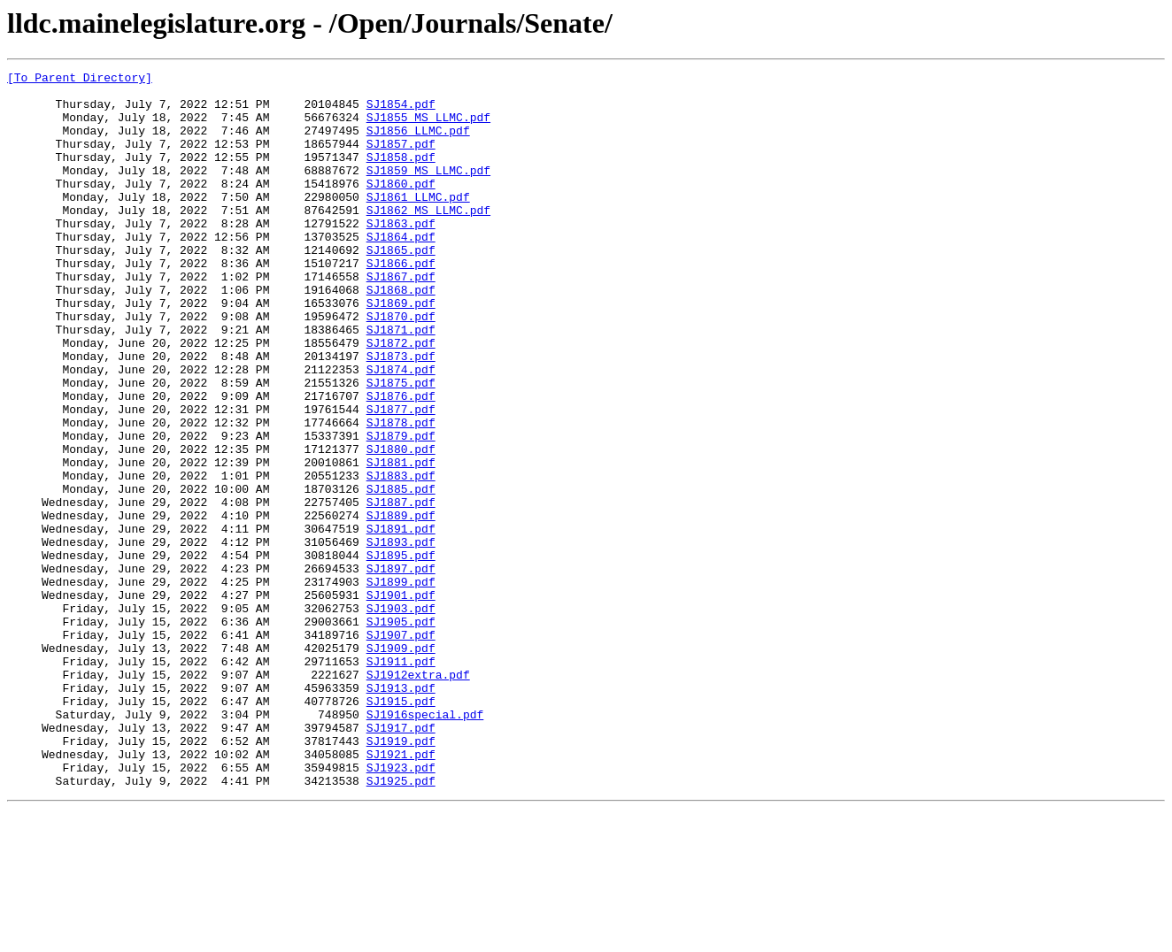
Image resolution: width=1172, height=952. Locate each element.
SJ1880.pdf (401, 526)
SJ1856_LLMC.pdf (418, 143)
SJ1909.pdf (401, 764)
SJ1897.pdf (401, 669)
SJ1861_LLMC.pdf (418, 223)
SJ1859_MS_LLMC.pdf (428, 191)
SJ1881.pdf (401, 541)
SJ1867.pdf (401, 318)
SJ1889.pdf (401, 605)
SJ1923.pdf (401, 908)
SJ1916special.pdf (425, 844)
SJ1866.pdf (401, 303)
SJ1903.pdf (401, 717)
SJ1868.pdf (401, 334)
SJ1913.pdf (401, 812)
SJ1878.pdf (401, 494)
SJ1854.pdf (401, 111)
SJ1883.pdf (401, 557)
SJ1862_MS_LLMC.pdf (428, 239)
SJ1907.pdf (401, 748)
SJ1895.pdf (401, 653)
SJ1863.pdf (401, 255)
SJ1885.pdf (401, 573)
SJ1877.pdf (401, 478)
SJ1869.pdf (401, 350)
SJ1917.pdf (401, 860)
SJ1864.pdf (401, 271)
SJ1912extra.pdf (418, 796)
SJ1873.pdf (401, 414)
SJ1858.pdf (401, 175)
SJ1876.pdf (401, 462)
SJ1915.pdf (401, 828)
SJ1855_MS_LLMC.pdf (428, 127)
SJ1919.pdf (401, 876)
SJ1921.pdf (401, 892)
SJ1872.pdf (401, 398)
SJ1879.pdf (401, 510)
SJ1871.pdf (401, 382)
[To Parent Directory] (79, 80)
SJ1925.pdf (401, 924)
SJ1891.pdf (401, 621)
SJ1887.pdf (401, 589)
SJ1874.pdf (401, 430)
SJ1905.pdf (401, 733)
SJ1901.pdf (401, 701)
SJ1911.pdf (401, 780)
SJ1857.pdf (401, 159)
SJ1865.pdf (401, 287)
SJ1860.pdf (401, 207)
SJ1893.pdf (401, 637)
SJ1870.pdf (401, 366)
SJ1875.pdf (401, 446)
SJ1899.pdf (401, 685)
